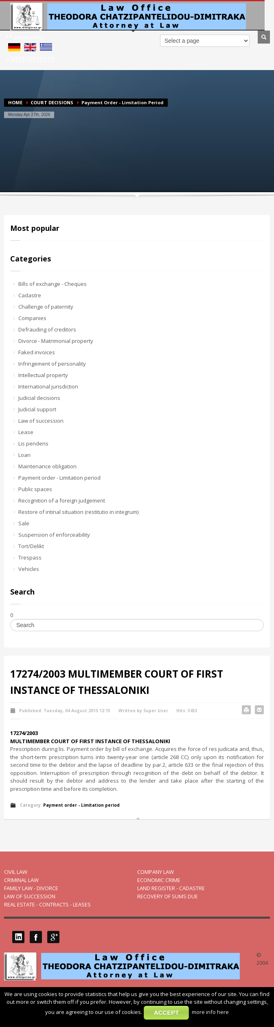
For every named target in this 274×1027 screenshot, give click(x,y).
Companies (32, 318)
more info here (210, 1012)
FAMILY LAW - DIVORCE (31, 888)
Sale (23, 523)
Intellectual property (43, 375)
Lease (25, 432)
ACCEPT (166, 1012)
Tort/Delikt (31, 546)
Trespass (30, 557)
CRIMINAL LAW (21, 880)
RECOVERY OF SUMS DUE (167, 896)
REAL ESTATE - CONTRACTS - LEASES (47, 904)
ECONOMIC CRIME (158, 880)
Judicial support (37, 409)
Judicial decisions (39, 398)
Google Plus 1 (53, 937)
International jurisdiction (48, 386)
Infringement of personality (52, 363)
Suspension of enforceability (54, 534)
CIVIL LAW (15, 872)
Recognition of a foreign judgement (61, 500)
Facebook (36, 937)
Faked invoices (36, 352)
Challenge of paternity (45, 306)
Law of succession (41, 420)
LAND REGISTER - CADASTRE (171, 888)
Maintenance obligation (47, 466)
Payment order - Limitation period (59, 477)
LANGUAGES (24, 37)
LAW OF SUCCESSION (29, 896)
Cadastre (29, 295)
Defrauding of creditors (47, 329)
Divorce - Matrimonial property (55, 341)
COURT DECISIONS (52, 102)
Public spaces (35, 489)
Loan (24, 455)
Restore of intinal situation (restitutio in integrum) (78, 512)
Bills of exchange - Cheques (52, 283)
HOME (15, 102)
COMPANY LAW (155, 872)
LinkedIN (18, 937)
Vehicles (28, 569)
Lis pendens (33, 443)
